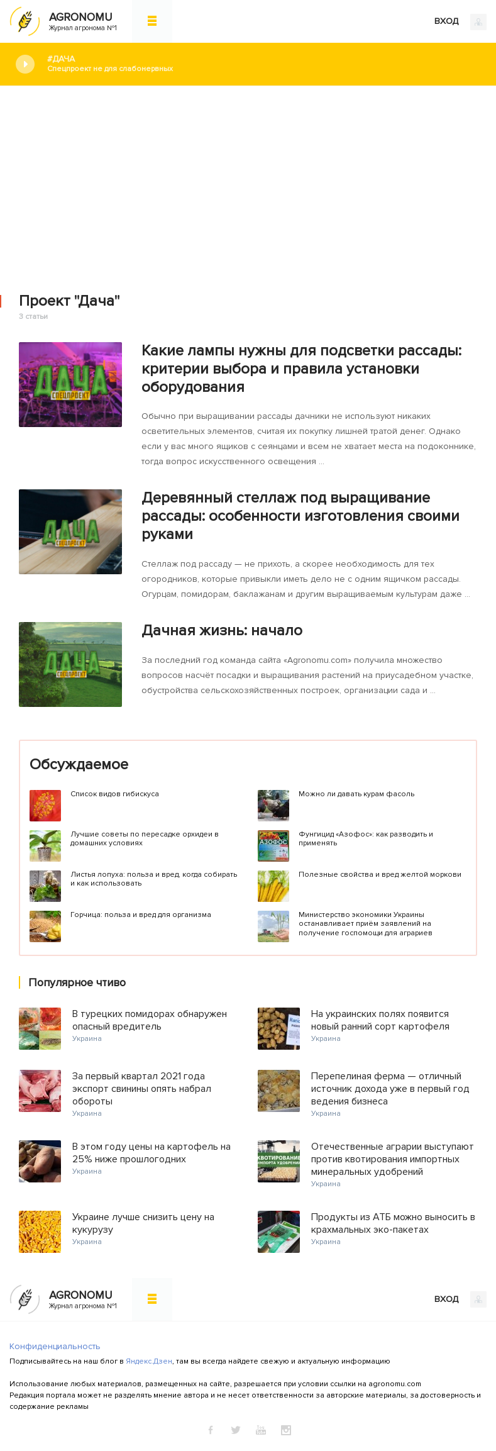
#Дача (262, 63)
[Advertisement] (248, 180)
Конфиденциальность (55, 1346)
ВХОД (460, 22)
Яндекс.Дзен (149, 1361)
